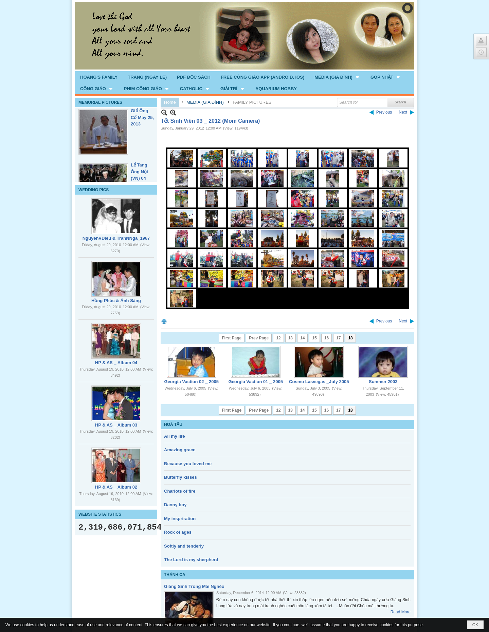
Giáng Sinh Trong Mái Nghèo (194, 586)
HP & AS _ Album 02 (116, 487)
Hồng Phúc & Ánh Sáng (116, 300)
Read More (401, 612)
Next (403, 112)
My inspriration (180, 518)
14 (302, 338)
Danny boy (175, 504)
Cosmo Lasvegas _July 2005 (319, 381)
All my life (174, 436)
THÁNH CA (174, 574)
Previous (384, 112)
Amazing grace (179, 449)
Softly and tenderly (184, 546)
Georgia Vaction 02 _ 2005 (191, 381)
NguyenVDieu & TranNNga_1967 (116, 238)
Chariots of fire (179, 491)
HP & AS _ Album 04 (116, 362)
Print (164, 321)
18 (350, 338)
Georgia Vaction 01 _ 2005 (256, 381)
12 (278, 338)
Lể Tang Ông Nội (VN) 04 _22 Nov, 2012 (140, 178)
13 (290, 338)
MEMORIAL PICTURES (100, 102)
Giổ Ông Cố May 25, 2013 (142, 117)
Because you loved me (188, 463)
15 (314, 338)
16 (326, 338)
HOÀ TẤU (173, 424)
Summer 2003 (383, 381)
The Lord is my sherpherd (191, 559)
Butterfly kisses (180, 477)
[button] (337, 77)
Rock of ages (178, 532)
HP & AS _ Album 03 (116, 425)
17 (338, 338)
